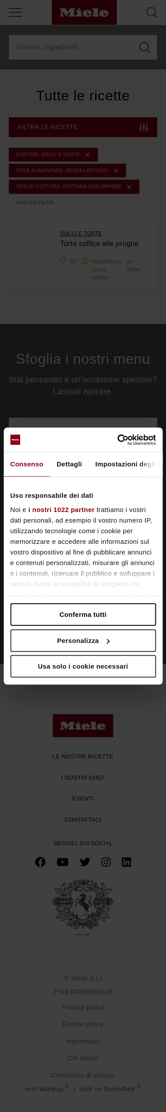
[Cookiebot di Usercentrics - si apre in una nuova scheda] (118, 440)
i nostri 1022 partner (61, 509)
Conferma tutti (83, 614)
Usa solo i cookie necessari (83, 666)
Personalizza (83, 640)
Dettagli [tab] (69, 464)
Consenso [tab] (26, 464)
